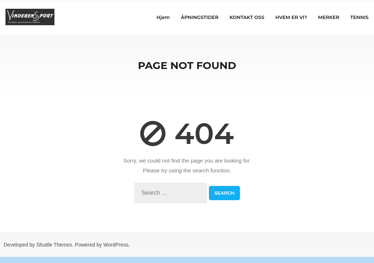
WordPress (116, 245)
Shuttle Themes (54, 245)
